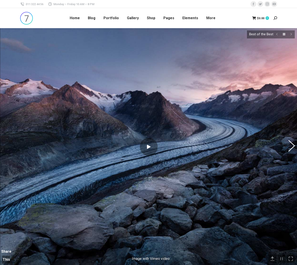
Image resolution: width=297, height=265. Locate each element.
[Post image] (206, 255)
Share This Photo (6, 224)
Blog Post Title (227, 252)
